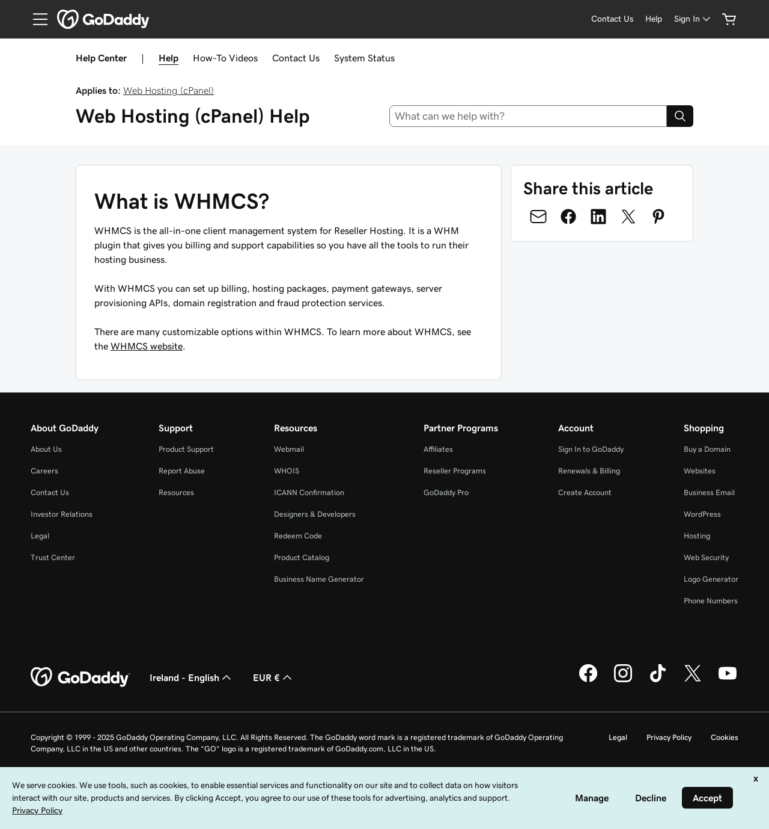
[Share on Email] (538, 216)
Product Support (186, 449)
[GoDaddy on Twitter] (693, 680)
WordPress (702, 514)
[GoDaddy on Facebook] (588, 680)
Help (168, 58)
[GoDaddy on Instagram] (623, 680)
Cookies (724, 737)
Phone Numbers (711, 601)
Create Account (585, 492)
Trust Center (53, 557)
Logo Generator (711, 579)
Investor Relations (62, 514)
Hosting (697, 536)
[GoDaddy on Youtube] (727, 680)
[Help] (653, 19)
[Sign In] (693, 19)
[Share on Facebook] (568, 216)
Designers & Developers (315, 514)
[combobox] (528, 116)
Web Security (706, 557)
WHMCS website (147, 346)
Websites (700, 471)
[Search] (680, 116)
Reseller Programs (455, 471)
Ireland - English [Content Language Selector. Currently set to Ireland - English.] (192, 677)
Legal (40, 536)
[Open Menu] (35, 19)
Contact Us (296, 58)
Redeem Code (298, 536)
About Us (46, 449)
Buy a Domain (707, 449)
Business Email (709, 492)
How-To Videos (225, 58)
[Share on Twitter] (628, 216)
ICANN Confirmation (309, 492)
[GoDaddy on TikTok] (658, 680)
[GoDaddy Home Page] (80, 677)
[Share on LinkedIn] (598, 216)
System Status (364, 58)
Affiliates (438, 449)
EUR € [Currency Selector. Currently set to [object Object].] (273, 677)
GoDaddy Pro (446, 492)
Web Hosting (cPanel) (168, 90)
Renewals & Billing (589, 471)
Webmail (289, 449)
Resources (176, 492)
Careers (44, 471)
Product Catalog (301, 557)
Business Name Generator (319, 579)
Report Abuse (182, 471)
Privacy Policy (668, 737)
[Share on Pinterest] (658, 216)
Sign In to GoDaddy (591, 449)
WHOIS (286, 471)
